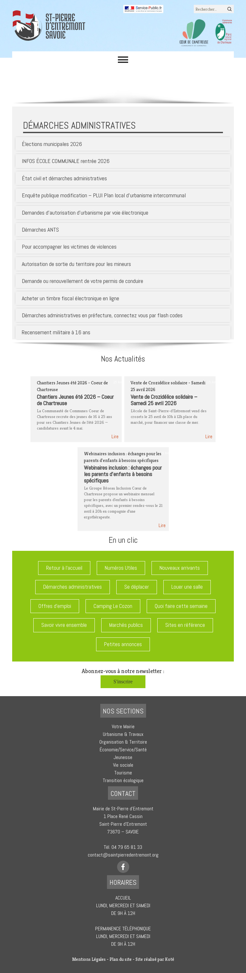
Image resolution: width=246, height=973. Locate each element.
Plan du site (121, 959)
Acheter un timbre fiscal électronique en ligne (70, 298)
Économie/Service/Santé (123, 749)
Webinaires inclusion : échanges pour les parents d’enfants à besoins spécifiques (123, 474)
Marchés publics (126, 624)
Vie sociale (123, 765)
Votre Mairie (123, 726)
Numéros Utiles (121, 567)
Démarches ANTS (40, 229)
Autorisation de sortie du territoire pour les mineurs (76, 264)
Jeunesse (123, 757)
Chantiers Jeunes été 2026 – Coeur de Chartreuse (75, 400)
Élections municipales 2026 (52, 144)
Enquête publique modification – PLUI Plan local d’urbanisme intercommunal (104, 195)
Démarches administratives (72, 586)
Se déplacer (136, 586)
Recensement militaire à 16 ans (56, 332)
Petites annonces (123, 644)
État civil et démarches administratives (64, 178)
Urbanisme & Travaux (123, 734)
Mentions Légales (89, 959)
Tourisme (123, 772)
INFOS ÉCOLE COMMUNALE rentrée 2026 (66, 161)
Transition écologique (123, 780)
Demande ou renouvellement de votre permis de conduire (82, 281)
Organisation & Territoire (123, 741)
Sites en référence (185, 624)
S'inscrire (123, 681)
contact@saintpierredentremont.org (123, 854)
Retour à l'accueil (64, 567)
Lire (115, 436)
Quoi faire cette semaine (181, 606)
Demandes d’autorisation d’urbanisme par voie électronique (85, 212)
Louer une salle (187, 586)
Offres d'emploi (54, 606)
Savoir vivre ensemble (64, 624)
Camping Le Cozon (113, 606)
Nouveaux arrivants (180, 567)
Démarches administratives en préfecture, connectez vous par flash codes (102, 315)
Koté (169, 959)
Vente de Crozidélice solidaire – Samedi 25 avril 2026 (164, 400)
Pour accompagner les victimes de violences (69, 246)
